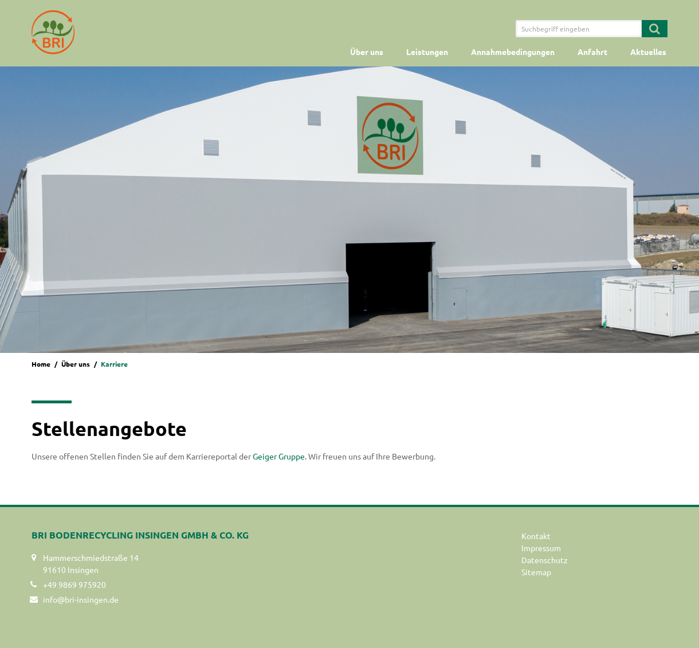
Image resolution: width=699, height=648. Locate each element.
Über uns (366, 51)
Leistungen (427, 51)
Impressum (541, 548)
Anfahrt (592, 51)
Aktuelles (648, 51)
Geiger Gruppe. (280, 456)
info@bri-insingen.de (81, 599)
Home (41, 363)
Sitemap (536, 572)
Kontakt (536, 536)
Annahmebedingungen (513, 51)
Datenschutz (544, 560)
